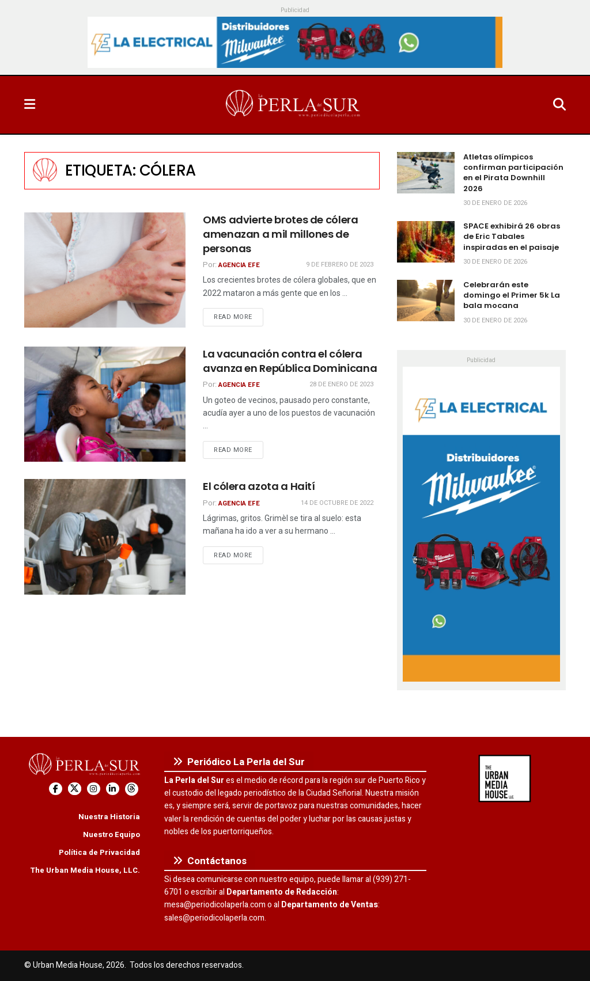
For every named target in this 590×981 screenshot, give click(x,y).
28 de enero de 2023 (341, 384)
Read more (238, 316)
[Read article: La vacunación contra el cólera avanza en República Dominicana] (105, 404)
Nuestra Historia (109, 816)
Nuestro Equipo (111, 834)
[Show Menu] (29, 105)
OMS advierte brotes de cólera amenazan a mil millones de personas (280, 234)
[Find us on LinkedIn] (112, 789)
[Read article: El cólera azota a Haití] (105, 536)
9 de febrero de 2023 (339, 264)
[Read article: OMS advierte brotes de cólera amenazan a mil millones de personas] (105, 270)
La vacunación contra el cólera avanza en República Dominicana (290, 361)
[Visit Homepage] (294, 105)
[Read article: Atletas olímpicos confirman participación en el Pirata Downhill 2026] (426, 172)
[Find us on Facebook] (55, 789)
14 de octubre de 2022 (337, 503)
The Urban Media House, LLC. (85, 870)
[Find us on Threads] (131, 789)
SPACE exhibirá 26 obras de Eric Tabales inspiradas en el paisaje (511, 236)
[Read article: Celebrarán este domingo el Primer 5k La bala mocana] (426, 300)
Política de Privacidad (99, 852)
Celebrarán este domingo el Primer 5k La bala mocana (511, 295)
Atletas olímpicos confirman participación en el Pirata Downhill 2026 (513, 172)
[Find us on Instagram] (93, 789)
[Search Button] (559, 105)
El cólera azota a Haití (259, 486)
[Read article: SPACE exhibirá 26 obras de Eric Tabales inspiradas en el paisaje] (426, 242)
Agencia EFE (239, 265)
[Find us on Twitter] (74, 789)
